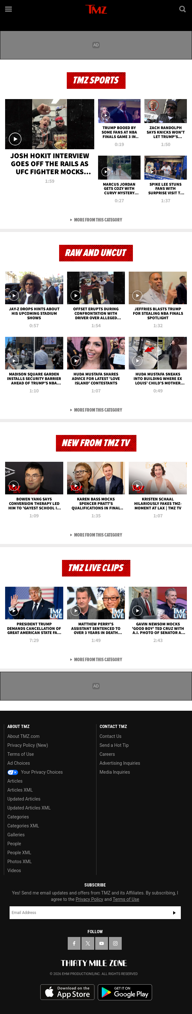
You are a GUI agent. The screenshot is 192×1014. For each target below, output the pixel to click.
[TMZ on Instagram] (115, 943)
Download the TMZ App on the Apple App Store (67, 992)
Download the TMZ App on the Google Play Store (125, 992)
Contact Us (111, 736)
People (14, 843)
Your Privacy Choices (35, 772)
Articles (15, 781)
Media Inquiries (115, 772)
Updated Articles (23, 798)
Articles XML (20, 790)
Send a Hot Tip (114, 745)
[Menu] (9, 9)
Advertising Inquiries (120, 763)
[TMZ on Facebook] (74, 943)
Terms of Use (20, 754)
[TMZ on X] (87, 943)
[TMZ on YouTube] (101, 943)
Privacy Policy (89, 899)
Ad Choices (18, 763)
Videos (14, 870)
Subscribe (174, 912)
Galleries (16, 834)
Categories (18, 816)
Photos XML (19, 861)
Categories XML (23, 825)
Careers (107, 754)
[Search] (183, 9)
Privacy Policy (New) (27, 745)
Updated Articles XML (28, 807)
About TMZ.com (23, 736)
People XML (19, 852)
